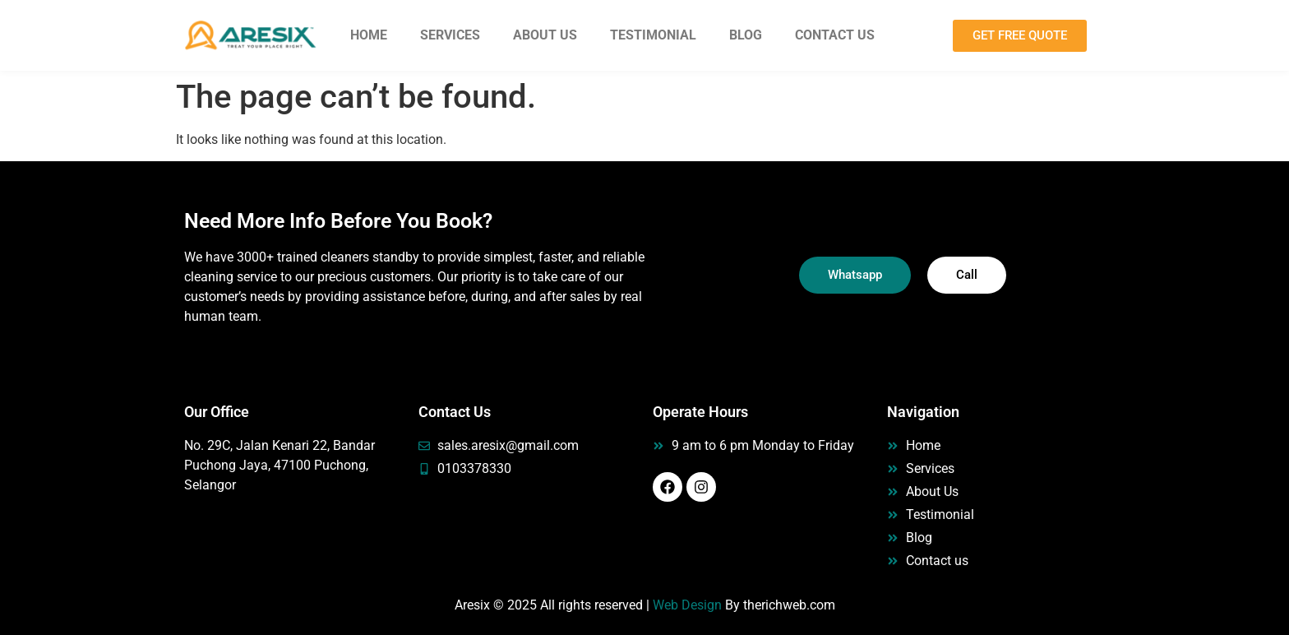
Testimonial (653, 35)
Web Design (687, 605)
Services (450, 35)
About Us (545, 35)
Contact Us (835, 35)
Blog (745, 35)
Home (368, 35)
